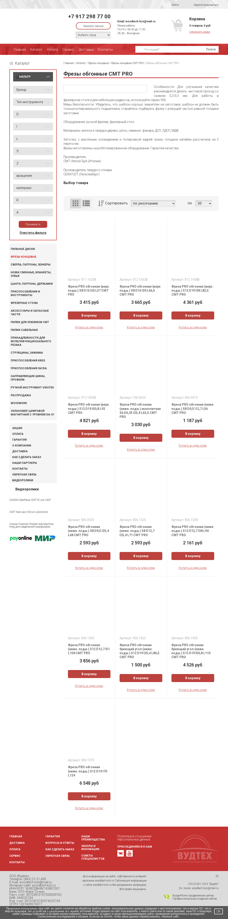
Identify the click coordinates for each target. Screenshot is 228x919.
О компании (21, 445)
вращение (24, 176)
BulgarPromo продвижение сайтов (193, 895)
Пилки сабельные (24, 330)
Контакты (105, 50)
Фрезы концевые (23, 256)
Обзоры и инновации (90, 847)
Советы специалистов (92, 857)
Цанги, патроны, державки (32, 283)
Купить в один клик (89, 327)
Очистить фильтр (33, 232)
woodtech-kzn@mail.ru (140, 21)
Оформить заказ (199, 31)
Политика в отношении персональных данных (134, 837)
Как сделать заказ (26, 457)
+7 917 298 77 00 (89, 16)
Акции (17, 428)
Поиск (211, 49)
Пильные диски (23, 249)
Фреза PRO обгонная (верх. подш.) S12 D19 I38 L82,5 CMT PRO (192, 290)
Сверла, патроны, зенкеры (31, 264)
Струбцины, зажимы (27, 352)
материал (23, 188)
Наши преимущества (93, 838)
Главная (20, 50)
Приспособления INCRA (29, 368)
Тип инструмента (29, 102)
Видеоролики (22, 480)
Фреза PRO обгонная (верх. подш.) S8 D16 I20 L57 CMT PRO (89, 290)
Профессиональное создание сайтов (195, 898)
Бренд (21, 90)
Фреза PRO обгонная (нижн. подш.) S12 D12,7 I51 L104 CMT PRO (89, 649)
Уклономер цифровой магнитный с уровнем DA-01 (32, 412)
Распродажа (21, 395)
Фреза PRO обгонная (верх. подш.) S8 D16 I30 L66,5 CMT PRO (140, 290)
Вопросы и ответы (59, 842)
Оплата (52, 50)
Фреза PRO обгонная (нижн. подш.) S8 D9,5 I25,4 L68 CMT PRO (88, 531)
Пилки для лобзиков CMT (30, 322)
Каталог (36, 50)
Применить (33, 224)
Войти (172, 4)
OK (218, 911)
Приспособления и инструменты (25, 293)
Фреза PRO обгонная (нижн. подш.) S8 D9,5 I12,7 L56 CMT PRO (192, 408)
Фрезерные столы (24, 303)
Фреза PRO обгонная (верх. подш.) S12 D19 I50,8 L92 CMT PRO (89, 408)
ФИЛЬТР (25, 76)
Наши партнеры (24, 463)
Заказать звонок (93, 26)
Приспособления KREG (28, 360)
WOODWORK (19, 403)
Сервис (68, 50)
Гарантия (19, 439)
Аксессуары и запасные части (30, 312)
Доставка (86, 50)
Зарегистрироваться (203, 5)
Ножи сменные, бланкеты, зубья (31, 274)
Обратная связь (24, 474)
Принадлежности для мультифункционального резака (31, 341)
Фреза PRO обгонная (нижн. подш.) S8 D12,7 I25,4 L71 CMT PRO (137, 531)
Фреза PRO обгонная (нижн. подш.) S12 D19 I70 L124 (87, 771)
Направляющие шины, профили (28, 378)
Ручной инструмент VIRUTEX (32, 387)
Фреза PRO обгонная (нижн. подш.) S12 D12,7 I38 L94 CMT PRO (192, 531)
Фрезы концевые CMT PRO (127, 63)
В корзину (89, 315)
